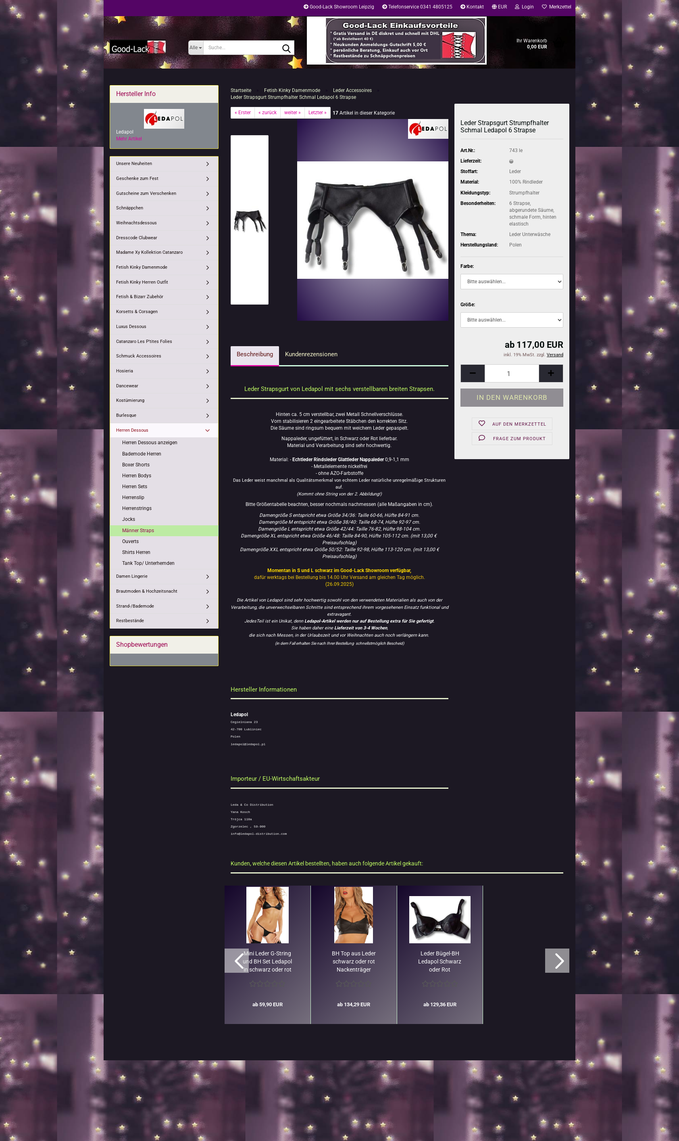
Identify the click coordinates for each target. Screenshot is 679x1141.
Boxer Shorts (136, 465)
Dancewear (127, 386)
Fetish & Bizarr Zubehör (139, 296)
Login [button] (524, 7)
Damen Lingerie (132, 576)
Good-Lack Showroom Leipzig (339, 7)
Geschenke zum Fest (137, 178)
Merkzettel (556, 7)
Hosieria (124, 371)
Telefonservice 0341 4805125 (417, 7)
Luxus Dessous (131, 326)
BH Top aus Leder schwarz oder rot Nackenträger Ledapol (354, 962)
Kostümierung (130, 400)
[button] (499, 8)
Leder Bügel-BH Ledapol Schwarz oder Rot (439, 961)
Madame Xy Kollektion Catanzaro (149, 252)
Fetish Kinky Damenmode (141, 267)
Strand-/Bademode (135, 606)
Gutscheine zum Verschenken (146, 193)
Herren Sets (134, 486)
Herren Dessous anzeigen (149, 442)
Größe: (467, 304)
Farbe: (467, 266)
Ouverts (130, 541)
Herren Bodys (136, 476)
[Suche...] (195, 47)
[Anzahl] (512, 373)
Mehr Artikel (129, 139)
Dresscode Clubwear (136, 237)
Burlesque (126, 415)
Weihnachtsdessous (136, 223)
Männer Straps (138, 530)
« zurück (267, 112)
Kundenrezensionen (311, 354)
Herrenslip (133, 497)
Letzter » (317, 112)
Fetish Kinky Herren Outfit (142, 282)
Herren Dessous (132, 430)
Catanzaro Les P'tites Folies (144, 341)
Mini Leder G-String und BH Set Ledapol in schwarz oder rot (267, 961)
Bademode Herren (141, 454)
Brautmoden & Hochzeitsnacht (146, 591)
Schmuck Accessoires (138, 356)
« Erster (243, 112)
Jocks (128, 519)
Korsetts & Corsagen (137, 311)
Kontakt (472, 7)
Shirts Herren (136, 552)
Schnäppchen (129, 208)
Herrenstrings (137, 508)
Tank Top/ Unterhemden (148, 563)
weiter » (292, 112)
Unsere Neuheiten (134, 163)
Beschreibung (255, 354)
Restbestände (130, 620)
